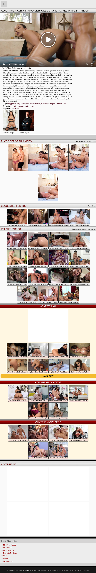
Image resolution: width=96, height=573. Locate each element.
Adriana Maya (19, 106)
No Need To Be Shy (24, 68)
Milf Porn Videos (9, 545)
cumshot (44, 104)
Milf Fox (48, 4)
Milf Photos (7, 548)
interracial (36, 104)
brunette (59, 104)
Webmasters (8, 561)
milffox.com (26, 570)
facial (65, 104)
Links (5, 556)
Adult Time (7, 10)
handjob (51, 104)
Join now (48, 376)
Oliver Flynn (30, 106)
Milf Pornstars (8, 550)
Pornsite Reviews (10, 553)
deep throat (21, 104)
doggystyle (12, 104)
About (5, 558)
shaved (29, 104)
